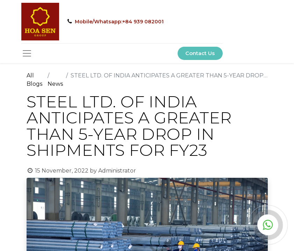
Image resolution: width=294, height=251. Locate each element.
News (55, 84)
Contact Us (200, 53)
